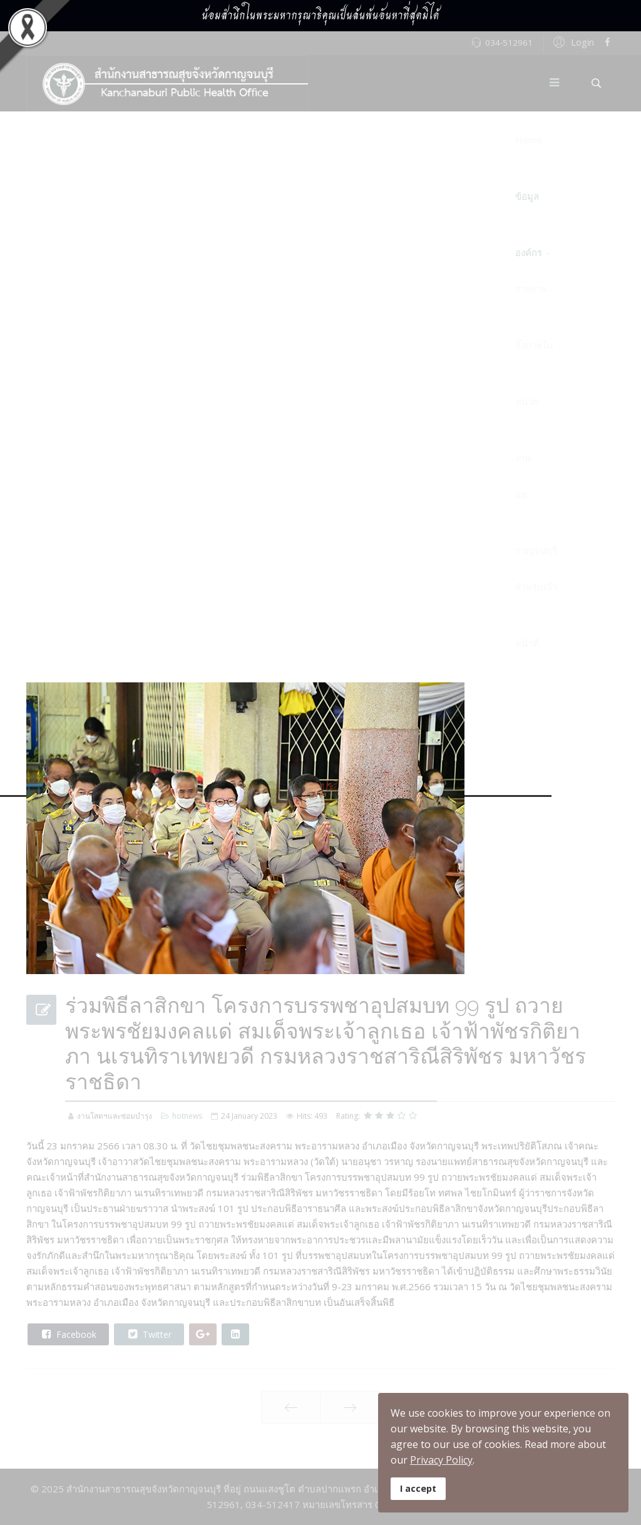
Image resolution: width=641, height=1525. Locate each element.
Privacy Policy (441, 1460)
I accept (418, 1488)
